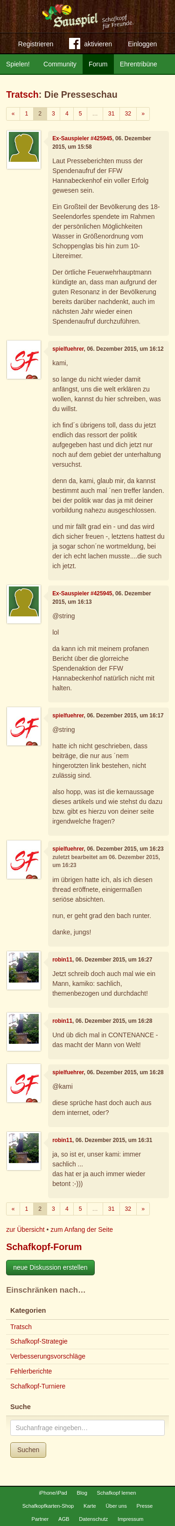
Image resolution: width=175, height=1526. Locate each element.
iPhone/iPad (53, 1493)
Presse (145, 1506)
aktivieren (90, 45)
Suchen (28, 1450)
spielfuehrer (68, 349)
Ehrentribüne (138, 64)
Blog (82, 1493)
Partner (40, 1519)
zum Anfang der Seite (81, 1229)
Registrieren (35, 44)
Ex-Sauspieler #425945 (82, 138)
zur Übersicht (25, 1229)
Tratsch (22, 94)
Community (60, 64)
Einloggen (142, 44)
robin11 (62, 959)
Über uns (115, 1506)
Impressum (130, 1519)
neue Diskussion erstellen (50, 1267)
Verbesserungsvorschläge (47, 1356)
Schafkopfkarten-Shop (48, 1506)
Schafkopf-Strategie (39, 1341)
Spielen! (18, 64)
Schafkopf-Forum (44, 1247)
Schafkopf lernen (116, 1493)
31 (111, 113)
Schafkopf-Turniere (38, 1386)
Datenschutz (93, 1519)
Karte (90, 1506)
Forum (98, 64)
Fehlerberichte (31, 1371)
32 (128, 113)
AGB (64, 1519)
